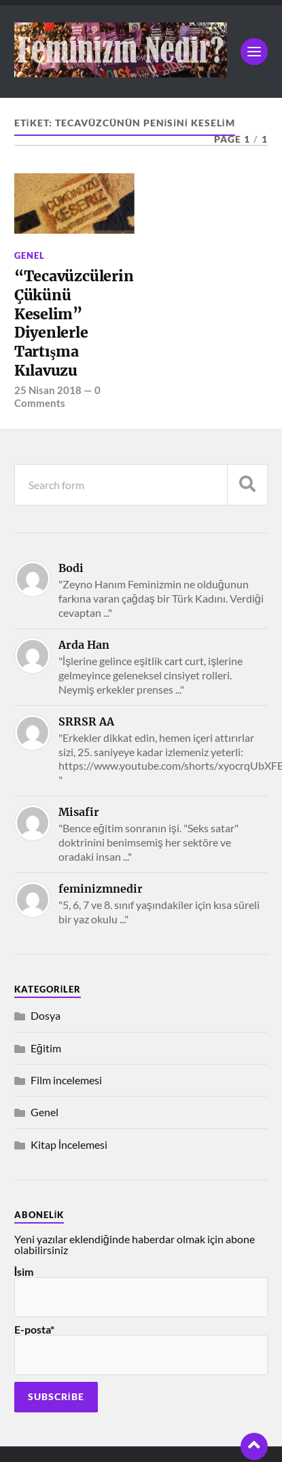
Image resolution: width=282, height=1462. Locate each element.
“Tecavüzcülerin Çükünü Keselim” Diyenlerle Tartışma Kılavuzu (74, 323)
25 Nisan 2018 (48, 390)
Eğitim (46, 1047)
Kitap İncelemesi (69, 1144)
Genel (29, 255)
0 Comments (57, 396)
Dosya (45, 1015)
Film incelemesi (66, 1079)
